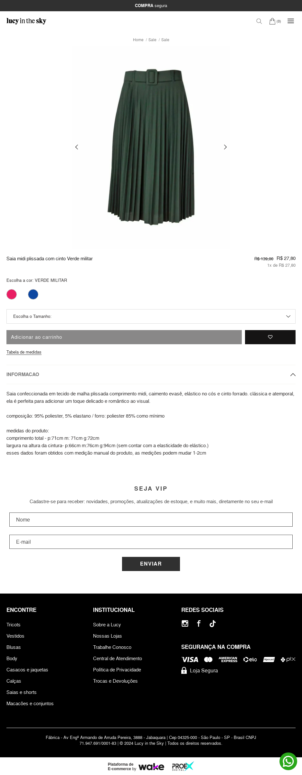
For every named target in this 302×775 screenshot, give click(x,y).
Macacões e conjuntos (30, 703)
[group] (151, 147)
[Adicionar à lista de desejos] (270, 337)
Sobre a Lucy (107, 624)
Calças (13, 681)
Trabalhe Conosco (112, 647)
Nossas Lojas (107, 635)
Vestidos (15, 635)
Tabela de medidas (24, 352)
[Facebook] (199, 623)
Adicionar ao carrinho (36, 337)
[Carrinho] (275, 21)
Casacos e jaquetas (27, 669)
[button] (77, 147)
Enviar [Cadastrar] (151, 563)
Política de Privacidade (117, 669)
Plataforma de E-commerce (120, 766)
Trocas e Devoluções (115, 681)
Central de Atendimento (117, 658)
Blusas (13, 647)
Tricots (13, 624)
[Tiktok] (212, 623)
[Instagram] (185, 623)
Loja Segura (199, 670)
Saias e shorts (21, 692)
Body (11, 658)
